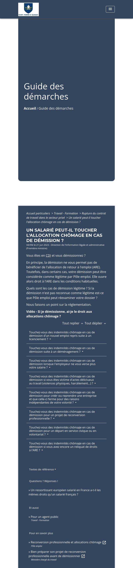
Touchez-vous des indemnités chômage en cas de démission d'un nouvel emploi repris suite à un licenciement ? (62, 335)
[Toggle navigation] (110, 9)
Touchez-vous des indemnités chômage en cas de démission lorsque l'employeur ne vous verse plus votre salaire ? (62, 364)
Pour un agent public (44, 517)
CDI (48, 255)
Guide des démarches (56, 108)
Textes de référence (41, 469)
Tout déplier (96, 323)
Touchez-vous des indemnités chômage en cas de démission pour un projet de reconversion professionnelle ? (62, 415)
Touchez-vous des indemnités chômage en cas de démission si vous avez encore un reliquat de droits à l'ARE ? (63, 446)
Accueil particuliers (38, 213)
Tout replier (73, 323)
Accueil (30, 108)
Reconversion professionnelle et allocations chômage (68, 542)
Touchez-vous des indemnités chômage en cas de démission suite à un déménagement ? (62, 349)
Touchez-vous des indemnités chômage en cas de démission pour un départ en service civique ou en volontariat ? (62, 430)
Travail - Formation (66, 213)
